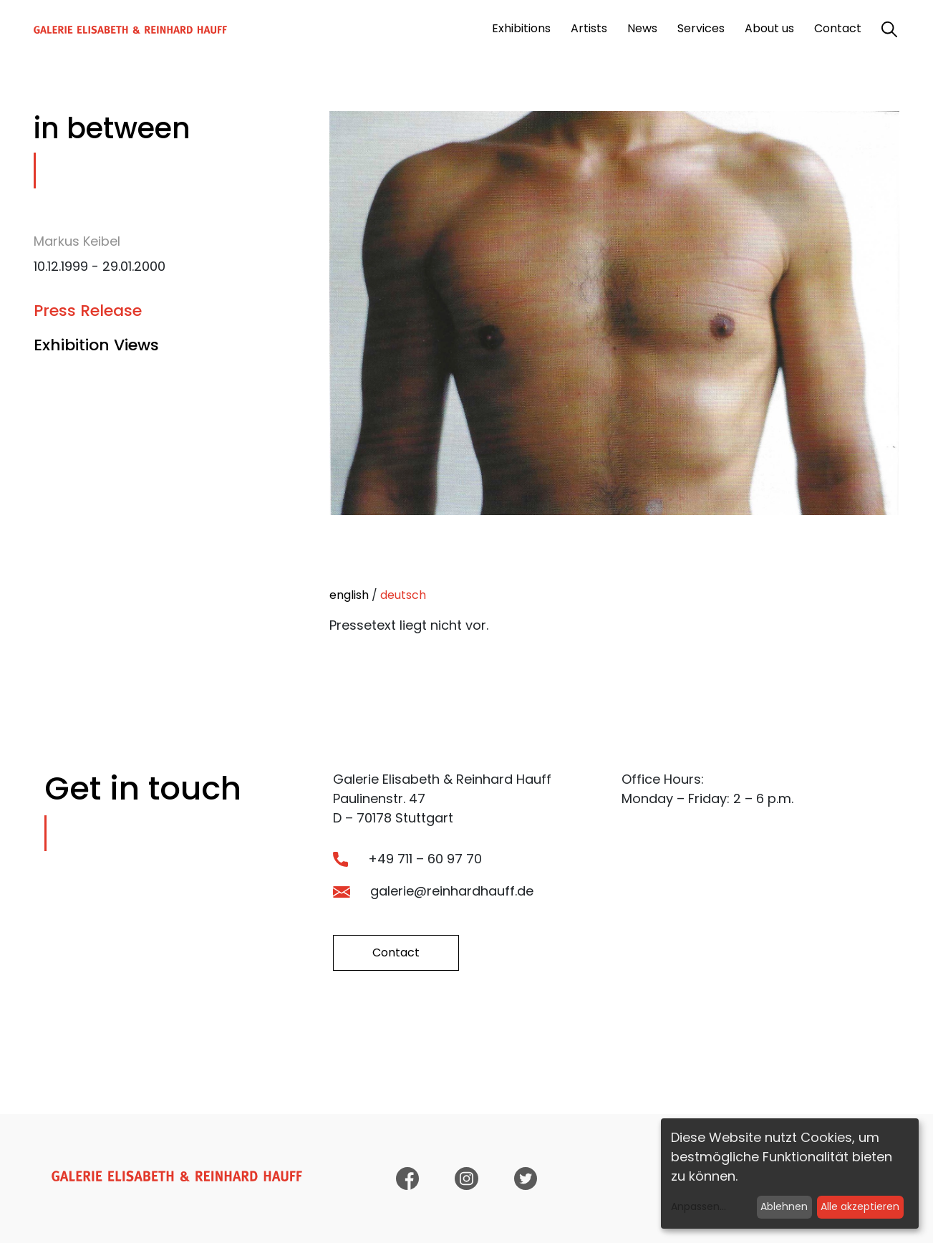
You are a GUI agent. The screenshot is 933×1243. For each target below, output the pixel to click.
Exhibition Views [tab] (96, 345)
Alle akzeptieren (860, 1206)
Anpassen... (698, 1206)
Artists (589, 28)
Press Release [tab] (88, 310)
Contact (837, 28)
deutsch (403, 595)
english (349, 595)
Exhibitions (521, 28)
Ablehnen (784, 1206)
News (642, 28)
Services (701, 28)
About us (769, 28)
